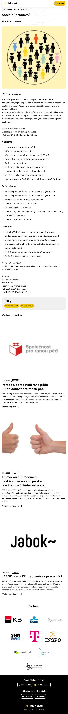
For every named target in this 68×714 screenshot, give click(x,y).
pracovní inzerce (27, 306)
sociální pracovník (11, 306)
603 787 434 (25, 685)
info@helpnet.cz (41, 685)
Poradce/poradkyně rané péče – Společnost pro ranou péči (25, 387)
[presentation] (34, 349)
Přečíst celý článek (10, 406)
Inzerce (9, 9)
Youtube (40, 696)
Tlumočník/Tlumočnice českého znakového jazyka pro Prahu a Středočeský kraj (23, 481)
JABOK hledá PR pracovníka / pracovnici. (32, 576)
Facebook (27, 696)
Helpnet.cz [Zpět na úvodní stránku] (14, 3)
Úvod (4, 9)
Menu (61, 3)
